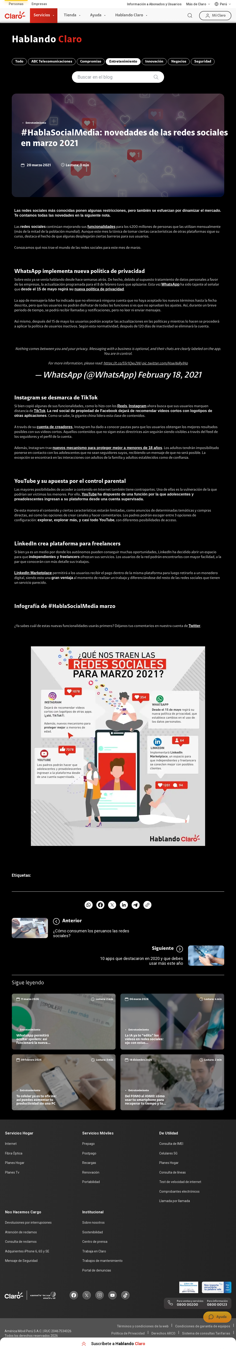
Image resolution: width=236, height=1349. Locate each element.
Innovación (154, 61)
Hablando (47, 40)
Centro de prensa (94, 1241)
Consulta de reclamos (21, 1241)
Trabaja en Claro (94, 1251)
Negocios (178, 61)
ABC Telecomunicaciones (51, 61)
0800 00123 (217, 1305)
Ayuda (95, 15)
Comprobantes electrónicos (179, 1191)
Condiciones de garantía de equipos (202, 1326)
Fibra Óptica (13, 1153)
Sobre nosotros (93, 1222)
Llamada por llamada (174, 1201)
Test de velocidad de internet (180, 1182)
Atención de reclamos (21, 1232)
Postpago (89, 1153)
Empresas (39, 4)
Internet (11, 1144)
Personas (16, 4)
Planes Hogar (14, 1163)
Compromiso (90, 61)
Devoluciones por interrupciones (28, 1222)
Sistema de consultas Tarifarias (206, 1333)
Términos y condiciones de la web (142, 1326)
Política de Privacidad (128, 1333)
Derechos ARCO (163, 1333)
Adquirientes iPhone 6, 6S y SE (27, 1251)
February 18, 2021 (169, 375)
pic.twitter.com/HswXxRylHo (165, 363)
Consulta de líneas (172, 1172)
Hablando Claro (129, 15)
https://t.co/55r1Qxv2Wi (122, 363)
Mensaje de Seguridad (21, 1261)
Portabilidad (91, 1182)
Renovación (90, 1172)
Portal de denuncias (96, 1270)
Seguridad (202, 61)
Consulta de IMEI (171, 1144)
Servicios (42, 15)
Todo (19, 61)
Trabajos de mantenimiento (102, 1261)
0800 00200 (187, 1305)
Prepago (88, 1144)
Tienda (70, 15)
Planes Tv (12, 1172)
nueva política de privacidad (99, 289)
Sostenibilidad (92, 1232)
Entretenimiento (123, 61)
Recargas (89, 1163)
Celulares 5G (168, 1153)
